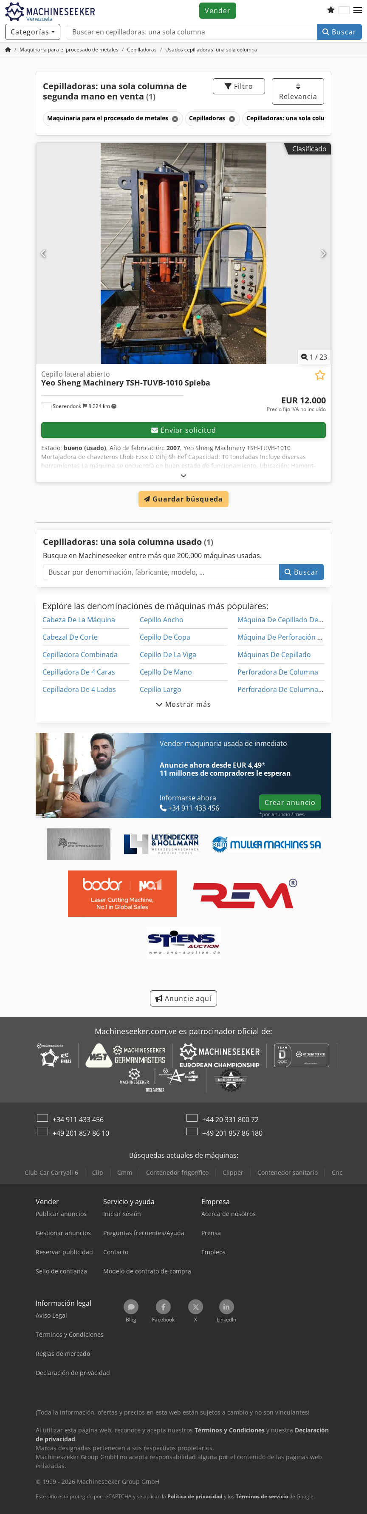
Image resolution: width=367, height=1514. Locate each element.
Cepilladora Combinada (80, 654)
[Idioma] (344, 11)
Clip (97, 1172)
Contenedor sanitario (287, 1172)
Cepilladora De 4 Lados (79, 689)
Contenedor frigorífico (177, 1172)
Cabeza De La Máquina (78, 619)
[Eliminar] (174, 119)
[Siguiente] (323, 253)
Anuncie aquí (183, 998)
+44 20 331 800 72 (230, 1119)
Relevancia (298, 92)
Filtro (239, 86)
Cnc (337, 1172)
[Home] (69, 49)
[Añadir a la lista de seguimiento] (320, 375)
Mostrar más (183, 704)
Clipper (233, 1172)
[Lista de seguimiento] (331, 11)
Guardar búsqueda (183, 499)
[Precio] (296, 404)
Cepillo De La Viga (168, 654)
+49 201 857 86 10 (81, 1133)
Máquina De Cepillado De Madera (290, 619)
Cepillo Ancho (162, 619)
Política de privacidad (195, 1496)
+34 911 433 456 (78, 1119)
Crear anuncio (290, 802)
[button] (357, 11)
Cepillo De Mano (166, 672)
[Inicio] (8, 49)
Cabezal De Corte (70, 637)
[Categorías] (32, 32)
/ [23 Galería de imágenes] (314, 357)
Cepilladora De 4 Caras (78, 672)
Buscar (339, 32)
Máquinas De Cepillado (274, 654)
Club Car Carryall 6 (51, 1172)
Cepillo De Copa (165, 637)
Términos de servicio (262, 1496)
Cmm (124, 1172)
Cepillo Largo (160, 689)
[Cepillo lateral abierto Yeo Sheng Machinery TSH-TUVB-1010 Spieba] (183, 253)
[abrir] (184, 475)
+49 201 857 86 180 (232, 1133)
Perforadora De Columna (277, 672)
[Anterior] (43, 253)
